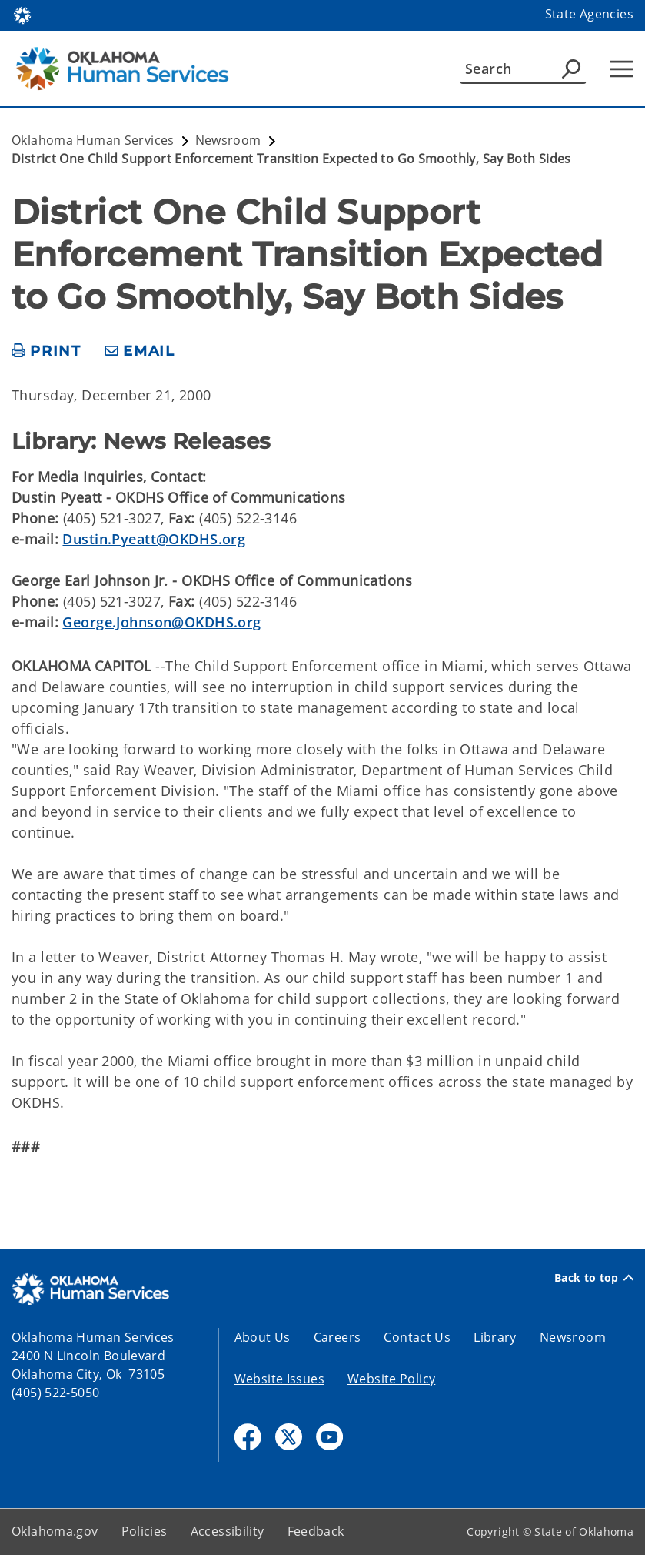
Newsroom (573, 1337)
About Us (262, 1337)
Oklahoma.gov (55, 1531)
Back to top (593, 1277)
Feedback (316, 1531)
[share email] (140, 351)
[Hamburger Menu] (621, 69)
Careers (337, 1337)
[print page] (46, 351)
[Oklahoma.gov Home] (22, 14)
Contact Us (417, 1337)
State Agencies (589, 13)
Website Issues (279, 1378)
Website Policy (391, 1378)
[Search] (523, 68)
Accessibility (227, 1531)
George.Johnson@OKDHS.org (161, 622)
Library (495, 1337)
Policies (144, 1531)
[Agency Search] (571, 68)
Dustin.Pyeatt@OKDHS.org (153, 539)
